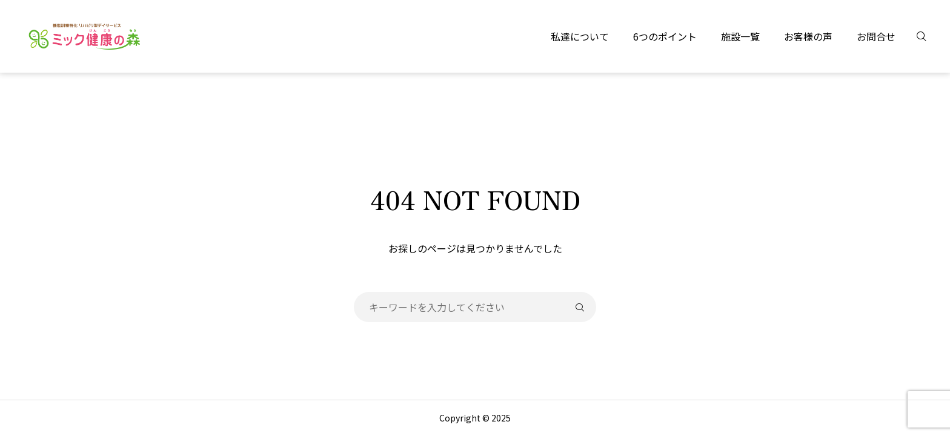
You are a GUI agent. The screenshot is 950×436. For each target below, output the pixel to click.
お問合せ (876, 36)
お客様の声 (808, 36)
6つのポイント (665, 36)
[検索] (929, 36)
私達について (580, 36)
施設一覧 (740, 36)
